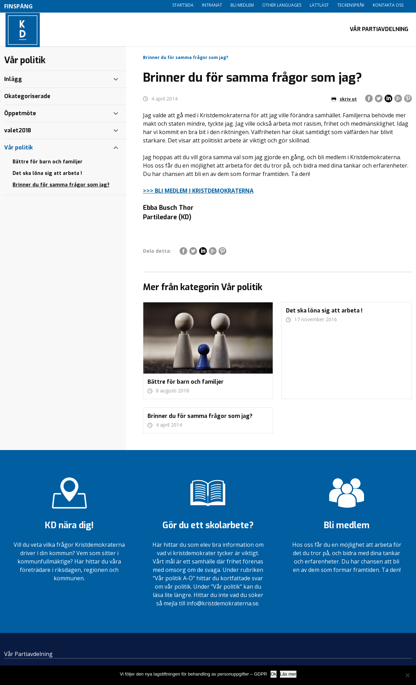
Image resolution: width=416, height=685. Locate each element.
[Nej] (407, 675)
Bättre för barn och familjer (48, 163)
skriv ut (344, 100)
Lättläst (319, 5)
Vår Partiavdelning (379, 30)
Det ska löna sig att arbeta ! (47, 174)
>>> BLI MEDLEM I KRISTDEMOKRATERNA (198, 192)
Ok (274, 674)
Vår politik (18, 149)
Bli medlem (242, 5)
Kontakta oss (388, 5)
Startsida (183, 5)
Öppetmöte (20, 114)
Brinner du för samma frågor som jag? (61, 186)
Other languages (281, 5)
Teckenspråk (350, 5)
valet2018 (17, 131)
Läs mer (288, 674)
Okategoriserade (27, 97)
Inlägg (13, 80)
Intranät (212, 5)
